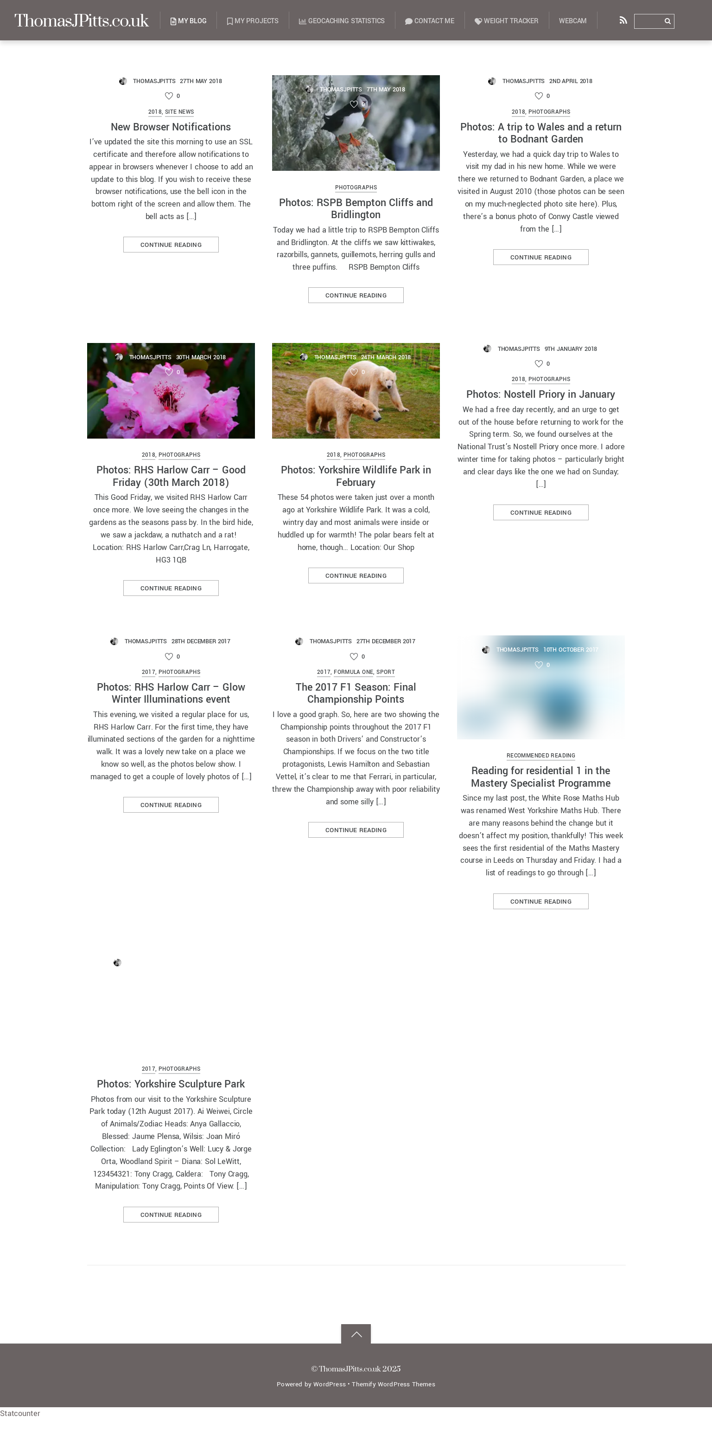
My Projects (266, 21)
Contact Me (442, 21)
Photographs (356, 188)
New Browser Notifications (171, 127)
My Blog (202, 21)
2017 (149, 674)
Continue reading (170, 245)
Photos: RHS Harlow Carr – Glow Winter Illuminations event (171, 695)
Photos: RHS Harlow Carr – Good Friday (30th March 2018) (171, 477)
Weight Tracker (520, 21)
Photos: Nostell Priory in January (540, 395)
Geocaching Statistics (355, 21)
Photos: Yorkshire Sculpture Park (171, 1159)
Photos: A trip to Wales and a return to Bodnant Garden (541, 133)
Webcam (586, 21)
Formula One (353, 674)
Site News (179, 112)
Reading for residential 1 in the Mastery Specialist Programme (540, 779)
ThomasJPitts (154, 81)
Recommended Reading (541, 758)
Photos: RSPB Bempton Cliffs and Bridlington (356, 209)
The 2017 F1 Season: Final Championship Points (356, 695)
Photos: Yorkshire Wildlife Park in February (356, 477)
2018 (155, 112)
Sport (385, 674)
